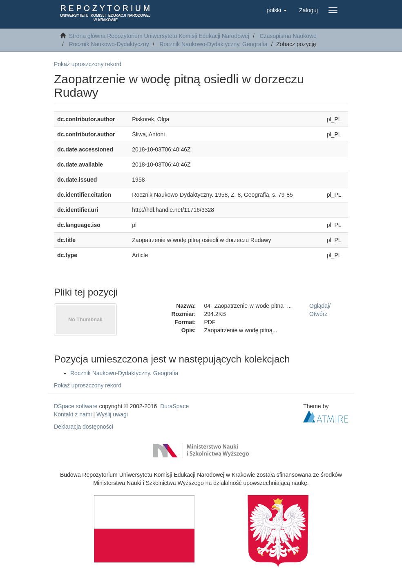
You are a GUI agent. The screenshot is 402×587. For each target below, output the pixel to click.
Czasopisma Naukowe (288, 36)
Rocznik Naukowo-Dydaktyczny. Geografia (213, 44)
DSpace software (76, 406)
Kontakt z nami (73, 414)
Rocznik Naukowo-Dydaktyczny (109, 44)
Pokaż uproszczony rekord (87, 64)
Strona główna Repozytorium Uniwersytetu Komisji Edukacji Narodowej (159, 36)
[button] (276, 10)
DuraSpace (174, 406)
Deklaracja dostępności (83, 426)
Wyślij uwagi (112, 414)
